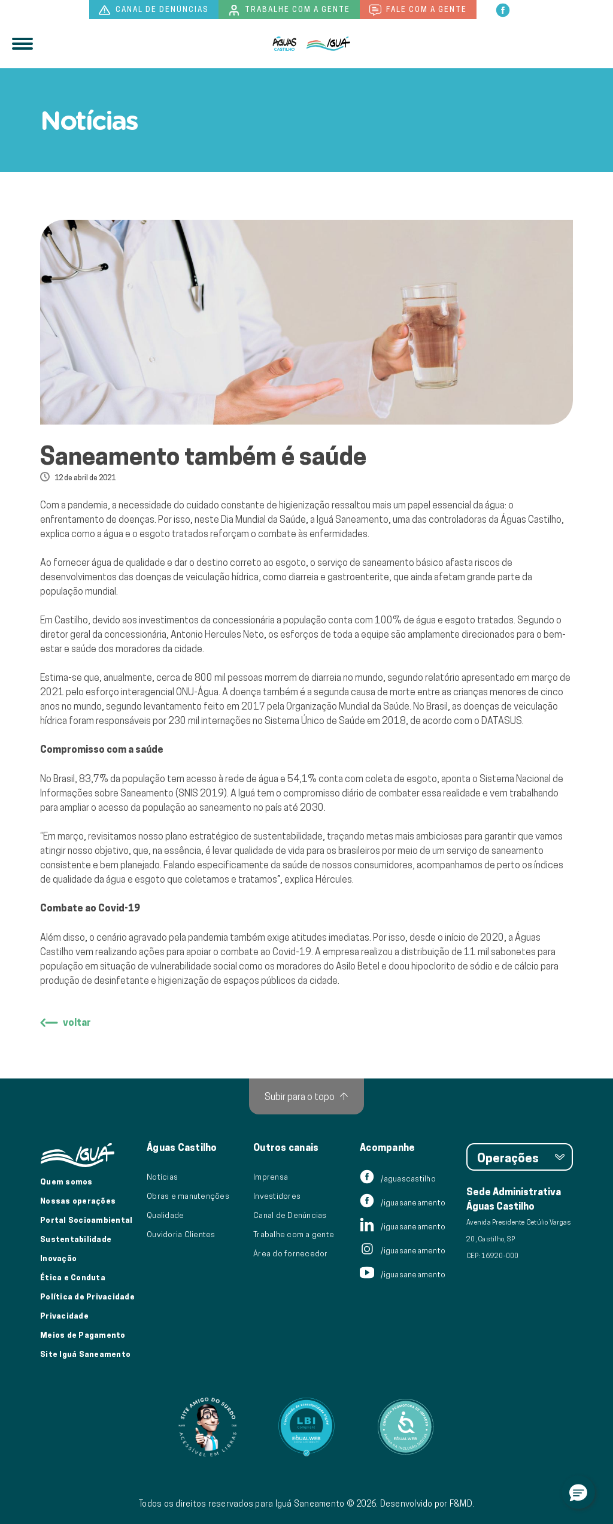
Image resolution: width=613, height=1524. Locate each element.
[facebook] (503, 9)
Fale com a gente (418, 10)
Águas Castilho (182, 1148)
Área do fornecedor (290, 1253)
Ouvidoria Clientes (181, 1234)
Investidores (277, 1196)
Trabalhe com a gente (289, 10)
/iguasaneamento (402, 1202)
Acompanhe (387, 1148)
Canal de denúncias (154, 10)
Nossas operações (78, 1200)
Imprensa (270, 1176)
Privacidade (64, 1315)
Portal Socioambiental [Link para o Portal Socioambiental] (86, 1220)
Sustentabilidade (75, 1239)
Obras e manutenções (188, 1196)
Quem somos (66, 1181)
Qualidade (165, 1215)
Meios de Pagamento (83, 1335)
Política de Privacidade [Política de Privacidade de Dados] (87, 1296)
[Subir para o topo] (306, 1096)
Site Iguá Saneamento (85, 1354)
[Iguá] (284, 44)
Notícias (162, 1176)
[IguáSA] (328, 44)
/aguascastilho (398, 1178)
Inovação (58, 1258)
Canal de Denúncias (290, 1215)
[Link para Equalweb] (306, 1427)
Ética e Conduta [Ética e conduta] (72, 1277)
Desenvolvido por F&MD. (427, 1503)
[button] (578, 1492)
